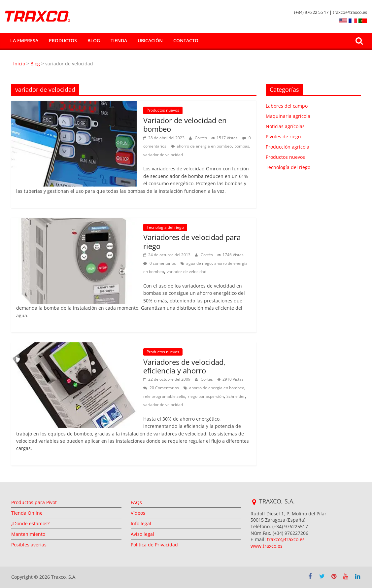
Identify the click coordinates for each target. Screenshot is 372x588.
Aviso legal (142, 534)
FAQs (136, 502)
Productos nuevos (163, 110)
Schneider (235, 396)
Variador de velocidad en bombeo (185, 124)
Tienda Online (27, 513)
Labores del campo (287, 106)
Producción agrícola (287, 147)
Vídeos (138, 513)
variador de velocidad (163, 154)
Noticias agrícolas (285, 126)
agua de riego (199, 263)
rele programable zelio (164, 396)
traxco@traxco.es (286, 539)
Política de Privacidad (154, 544)
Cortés (201, 138)
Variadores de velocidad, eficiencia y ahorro (184, 366)
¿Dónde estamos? (30, 523)
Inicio (19, 63)
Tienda (119, 40)
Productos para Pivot (34, 502)
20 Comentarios (161, 388)
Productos (63, 40)
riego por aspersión (206, 396)
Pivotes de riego (283, 136)
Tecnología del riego (165, 227)
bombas (241, 146)
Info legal (141, 523)
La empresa (24, 40)
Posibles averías (29, 544)
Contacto (185, 40)
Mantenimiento (28, 534)
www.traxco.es (267, 546)
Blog (93, 40)
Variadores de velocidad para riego (192, 241)
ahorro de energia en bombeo (204, 146)
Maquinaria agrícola (288, 116)
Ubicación (150, 40)
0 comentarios (159, 263)
